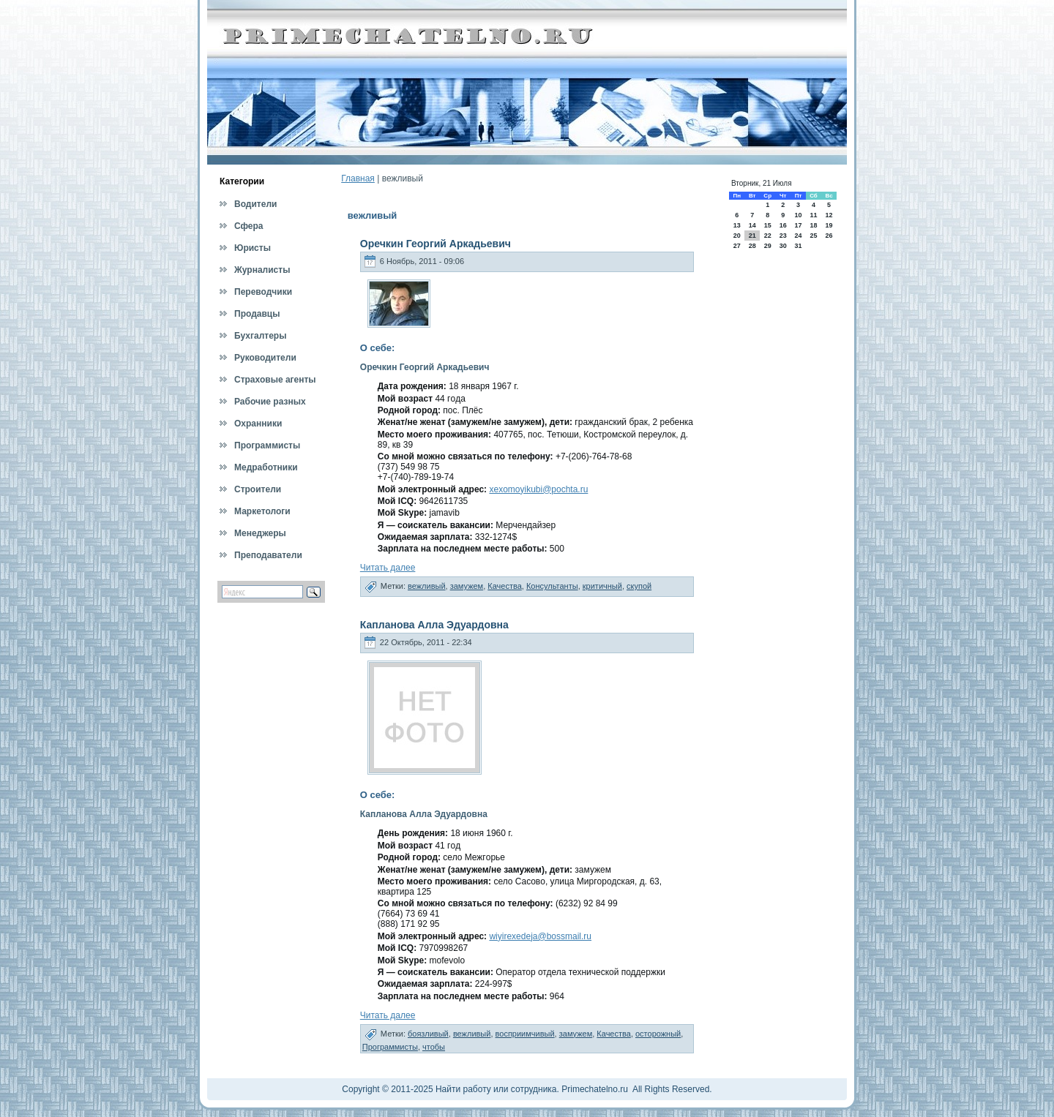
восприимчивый (525, 1033)
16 (783, 225)
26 (829, 235)
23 (783, 235)
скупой (639, 586)
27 (737, 245)
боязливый (428, 1033)
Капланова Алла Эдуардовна (434, 625)
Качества (504, 586)
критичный (602, 586)
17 (797, 225)
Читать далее (388, 568)
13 (737, 225)
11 (813, 215)
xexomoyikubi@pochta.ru (538, 489)
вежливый (427, 586)
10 (797, 215)
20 (737, 235)
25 (813, 235)
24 (797, 235)
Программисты (390, 1046)
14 (752, 225)
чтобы (433, 1046)
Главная (358, 178)
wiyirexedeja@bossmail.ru (540, 936)
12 (829, 215)
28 (752, 245)
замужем (467, 586)
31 (797, 245)
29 (767, 245)
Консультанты (552, 586)
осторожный (658, 1033)
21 (752, 235)
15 (767, 225)
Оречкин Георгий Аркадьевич (435, 243)
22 (767, 235)
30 (783, 245)
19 (829, 225)
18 (813, 225)
